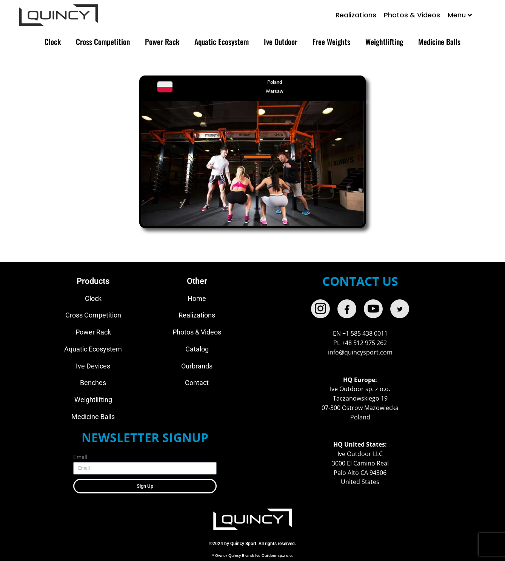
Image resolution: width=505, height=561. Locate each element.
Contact (197, 383)
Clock (53, 41)
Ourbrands (196, 366)
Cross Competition (103, 41)
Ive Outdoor (280, 41)
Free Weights (331, 41)
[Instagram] (320, 308)
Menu (460, 15)
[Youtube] (373, 308)
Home (197, 298)
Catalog (197, 349)
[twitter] (399, 308)
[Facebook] (346, 308)
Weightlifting (384, 41)
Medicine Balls (439, 41)
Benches (93, 383)
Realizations (356, 15)
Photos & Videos (412, 15)
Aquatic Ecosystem (221, 41)
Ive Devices (93, 366)
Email (80, 457)
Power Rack (162, 41)
